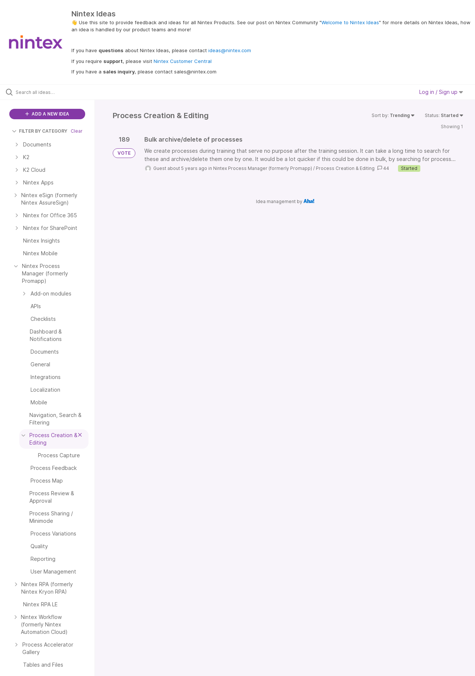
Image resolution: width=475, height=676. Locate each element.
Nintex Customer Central (183, 61)
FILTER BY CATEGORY (39, 131)
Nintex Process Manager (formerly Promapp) (262, 168)
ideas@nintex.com (229, 50)
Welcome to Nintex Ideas (350, 22)
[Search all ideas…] (57, 92)
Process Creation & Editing (345, 168)
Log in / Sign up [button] (441, 92)
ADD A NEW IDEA (47, 114)
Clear (77, 131)
